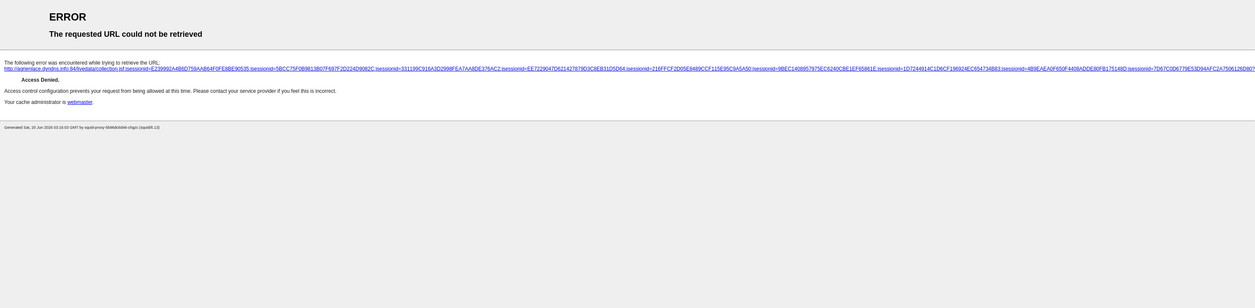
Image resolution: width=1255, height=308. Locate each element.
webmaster (80, 102)
